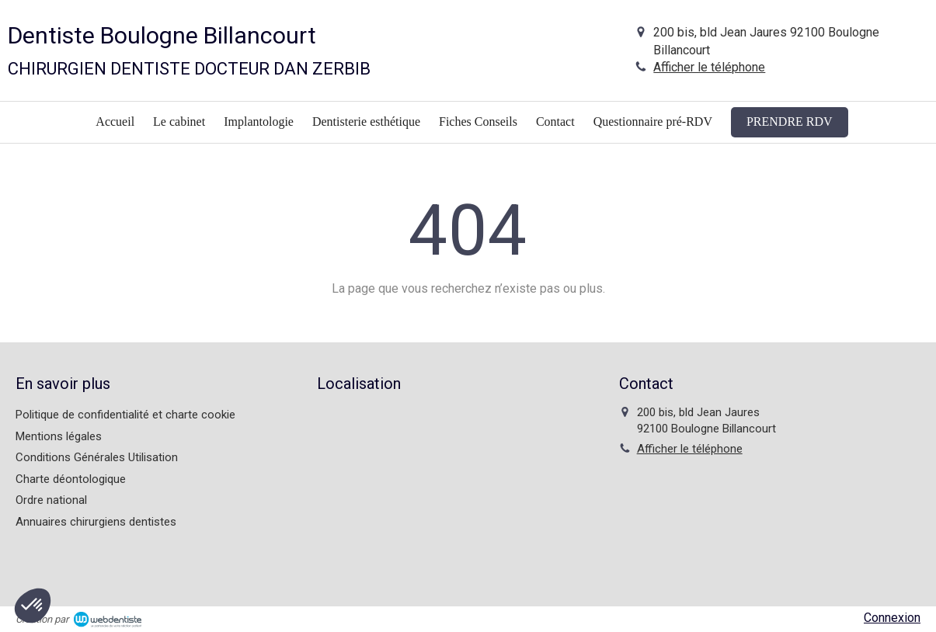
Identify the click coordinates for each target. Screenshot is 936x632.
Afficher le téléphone (709, 67)
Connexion (892, 617)
